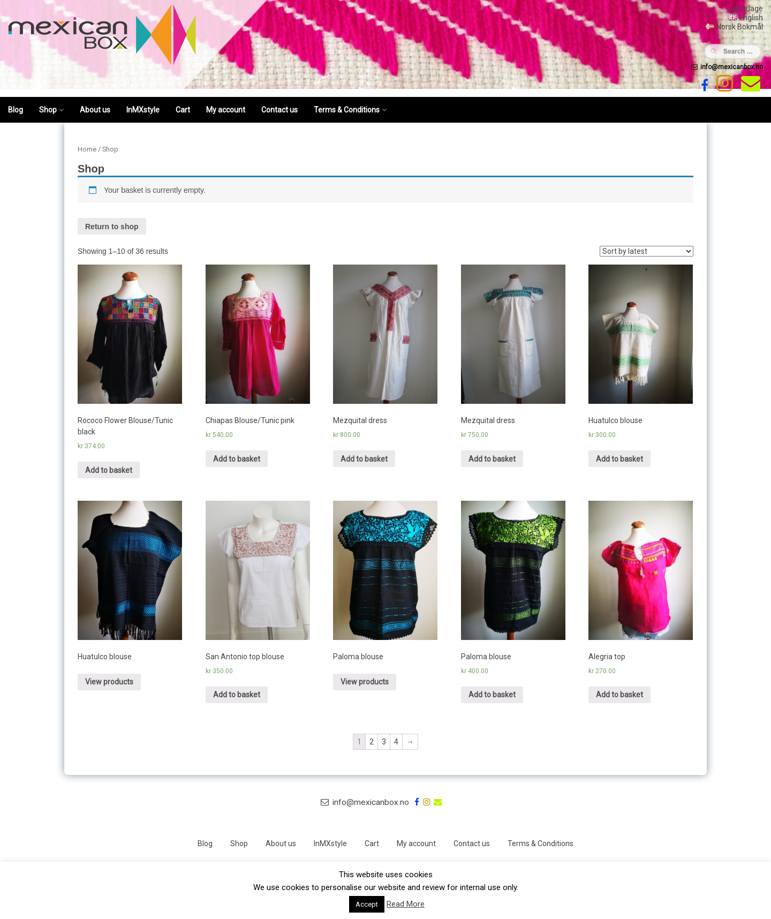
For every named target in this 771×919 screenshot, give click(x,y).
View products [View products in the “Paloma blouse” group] (365, 681)
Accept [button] (367, 904)
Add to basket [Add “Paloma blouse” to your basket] (492, 694)
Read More (406, 904)
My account (225, 110)
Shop (48, 110)
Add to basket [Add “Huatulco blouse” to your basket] (619, 459)
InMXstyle (143, 110)
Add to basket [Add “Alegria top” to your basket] (619, 694)
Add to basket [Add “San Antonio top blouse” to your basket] (236, 694)
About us (95, 110)
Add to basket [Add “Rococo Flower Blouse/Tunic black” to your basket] (108, 470)
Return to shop (112, 226)
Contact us (279, 110)
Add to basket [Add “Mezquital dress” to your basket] (364, 459)
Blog (15, 110)
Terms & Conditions (347, 110)
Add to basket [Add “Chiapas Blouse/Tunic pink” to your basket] (236, 459)
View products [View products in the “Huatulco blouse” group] (109, 681)
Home (87, 149)
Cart (183, 110)
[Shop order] (646, 251)
